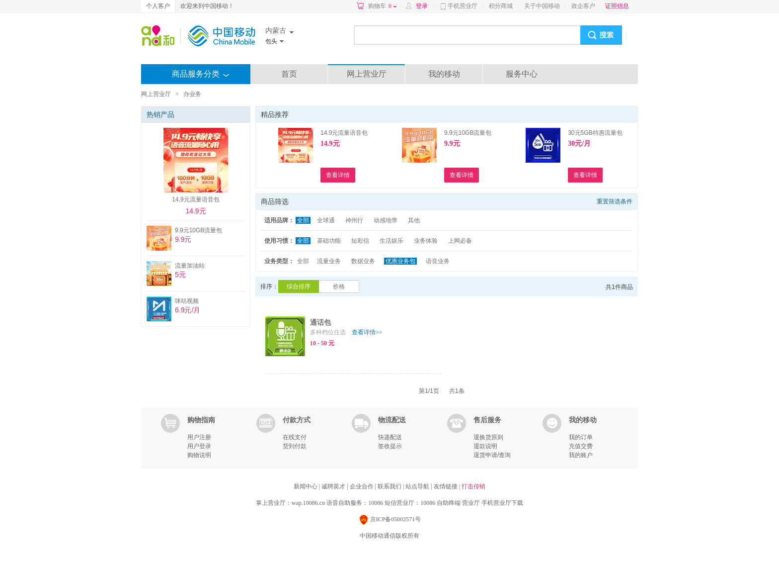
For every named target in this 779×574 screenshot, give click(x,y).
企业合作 (362, 486)
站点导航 (418, 486)
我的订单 (581, 437)
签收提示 (390, 446)
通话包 (320, 322)
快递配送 (390, 437)
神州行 (354, 220)
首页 (289, 74)
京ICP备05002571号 (389, 520)
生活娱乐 (391, 240)
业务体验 (426, 240)
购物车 (382, 5)
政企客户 (583, 5)
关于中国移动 (542, 5)
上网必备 (460, 240)
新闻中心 (306, 486)
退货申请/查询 (492, 455)
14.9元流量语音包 (344, 132)
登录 (422, 5)
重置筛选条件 (614, 201)
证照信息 (617, 5)
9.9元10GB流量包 (467, 132)
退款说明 (485, 446)
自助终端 (449, 502)
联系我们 (390, 486)
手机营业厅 (462, 5)
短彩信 (360, 240)
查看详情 (367, 332)
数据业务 (363, 261)
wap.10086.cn (308, 502)
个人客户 (158, 5)
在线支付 (295, 437)
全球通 (326, 220)
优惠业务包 (400, 261)
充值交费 (581, 446)
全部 (303, 220)
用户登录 (199, 446)
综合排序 (299, 286)
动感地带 (385, 220)
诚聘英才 (334, 486)
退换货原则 (488, 437)
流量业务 (329, 261)
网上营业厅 (367, 74)
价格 (339, 286)
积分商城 (501, 5)
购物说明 (199, 455)
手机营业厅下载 (502, 502)
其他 (414, 220)
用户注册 (199, 437)
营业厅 (471, 502)
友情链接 (446, 486)
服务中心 (522, 74)
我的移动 (444, 74)
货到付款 (295, 446)
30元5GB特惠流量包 (595, 132)
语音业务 (438, 261)
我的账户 (581, 455)
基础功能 (329, 240)
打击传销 (473, 486)
